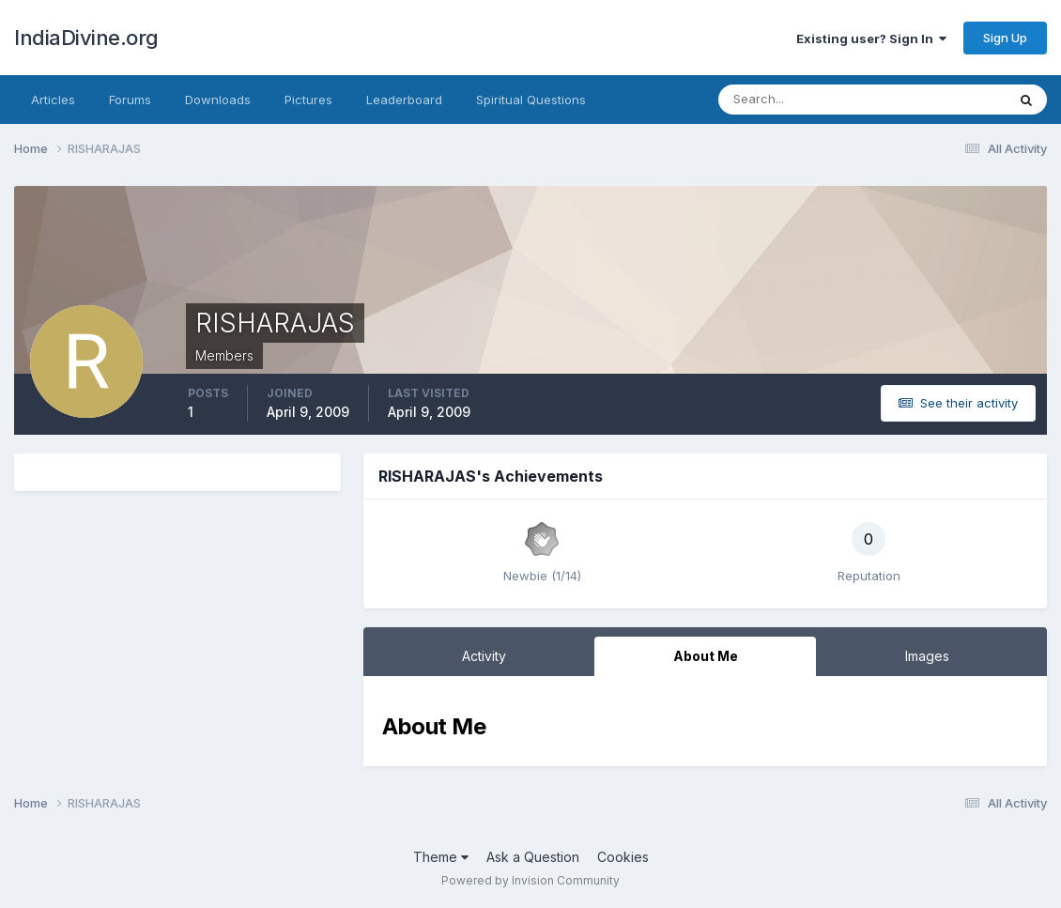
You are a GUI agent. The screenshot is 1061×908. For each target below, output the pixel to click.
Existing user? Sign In (871, 38)
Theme (441, 857)
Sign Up (1005, 37)
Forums (130, 99)
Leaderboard (404, 99)
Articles (53, 99)
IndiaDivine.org (86, 37)
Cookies (623, 857)
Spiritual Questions (531, 99)
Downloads (218, 99)
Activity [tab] (484, 656)
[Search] (801, 100)
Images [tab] (927, 656)
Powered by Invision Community (530, 880)
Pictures (308, 99)
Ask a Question (532, 857)
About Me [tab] (705, 656)
